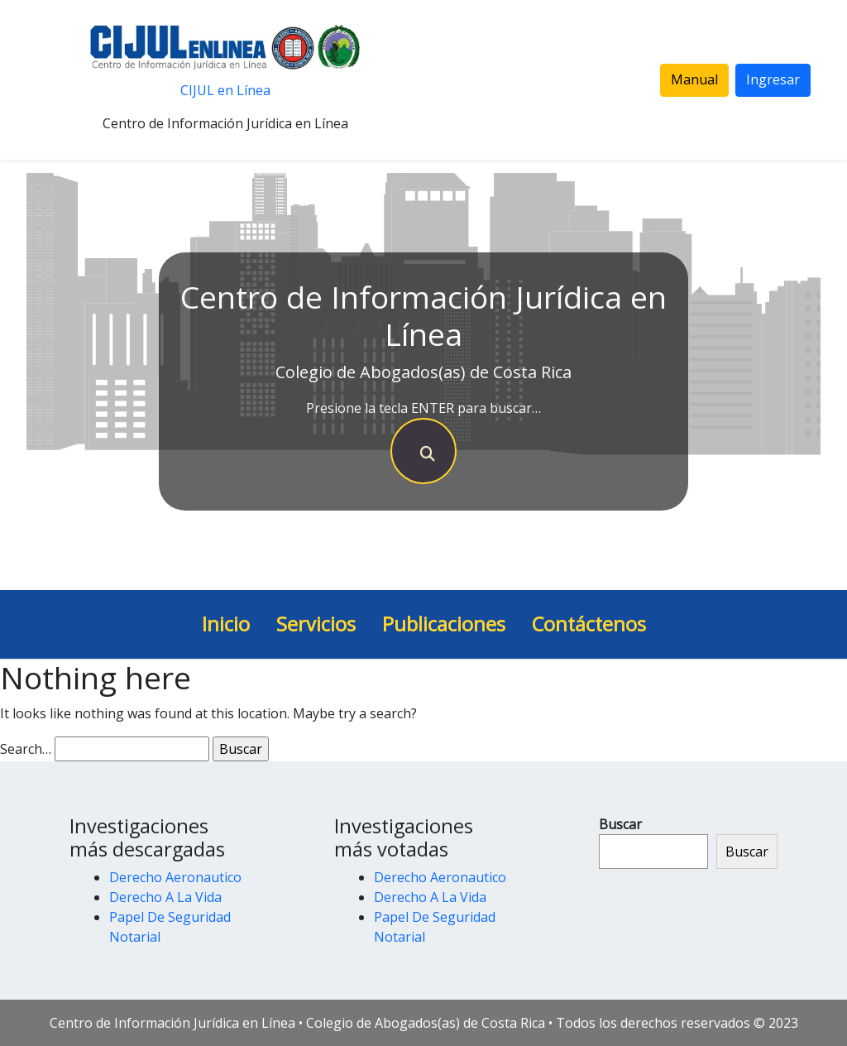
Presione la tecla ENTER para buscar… (423, 408)
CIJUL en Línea (225, 90)
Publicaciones (443, 624)
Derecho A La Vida (165, 897)
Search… (25, 749)
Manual (694, 79)
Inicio (226, 624)
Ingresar (773, 79)
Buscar (620, 824)
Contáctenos (589, 624)
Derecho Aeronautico (175, 877)
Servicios (316, 624)
